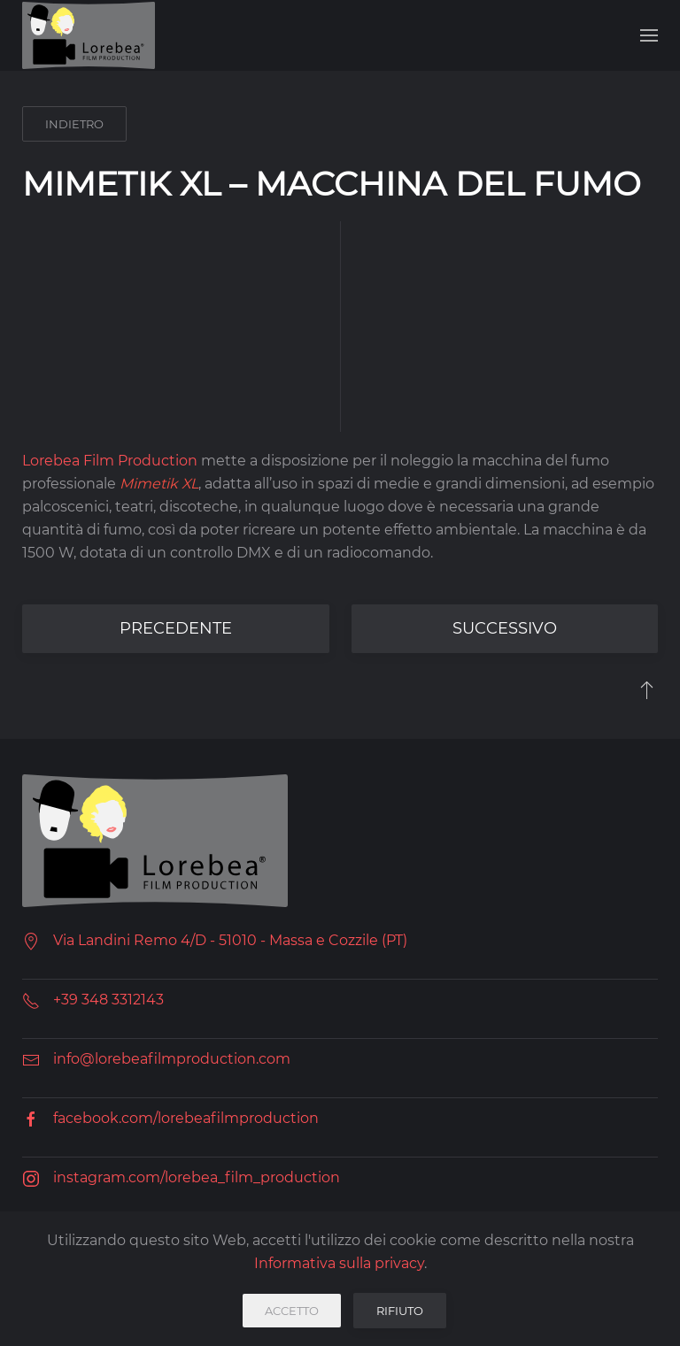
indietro (74, 124)
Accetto (292, 1311)
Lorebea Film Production (109, 460)
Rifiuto (399, 1311)
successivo (504, 628)
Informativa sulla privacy (339, 1263)
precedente (176, 628)
